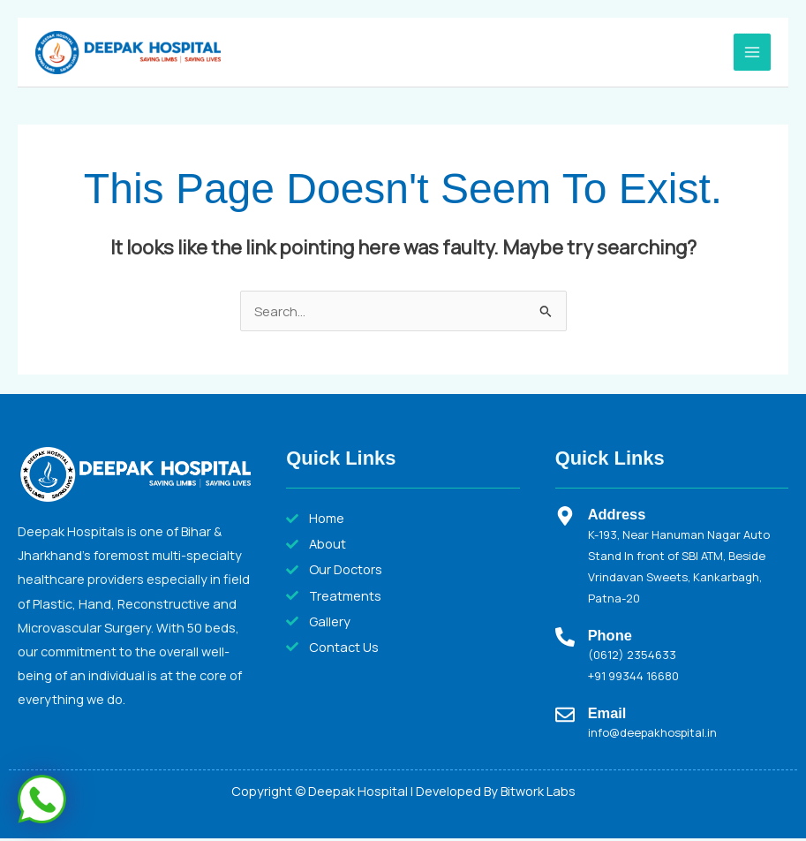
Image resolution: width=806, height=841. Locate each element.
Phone (610, 637)
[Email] (565, 716)
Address (617, 517)
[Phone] (565, 638)
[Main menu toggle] (752, 53)
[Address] (565, 518)
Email (607, 715)
